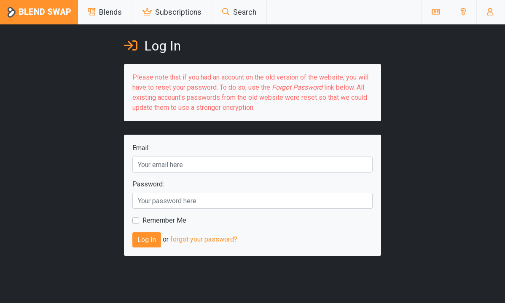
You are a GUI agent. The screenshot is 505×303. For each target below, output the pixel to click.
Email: (141, 148)
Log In (146, 240)
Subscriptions (171, 12)
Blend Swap (39, 12)
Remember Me (164, 220)
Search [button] (239, 12)
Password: (148, 184)
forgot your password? (203, 240)
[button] (463, 12)
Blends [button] (105, 12)
